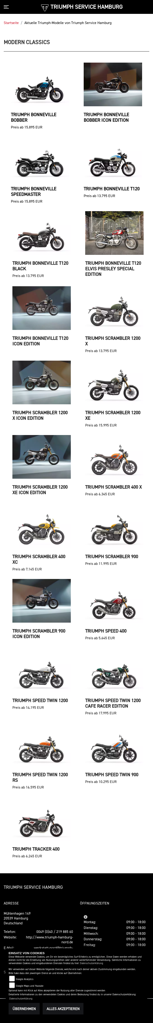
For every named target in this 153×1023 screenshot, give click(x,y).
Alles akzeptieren (63, 1008)
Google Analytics (24, 979)
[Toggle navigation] (7, 7)
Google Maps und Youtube (29, 985)
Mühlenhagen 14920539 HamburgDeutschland (17, 918)
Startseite (11, 22)
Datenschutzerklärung (91, 963)
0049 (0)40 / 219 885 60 (54, 931)
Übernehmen (24, 1008)
